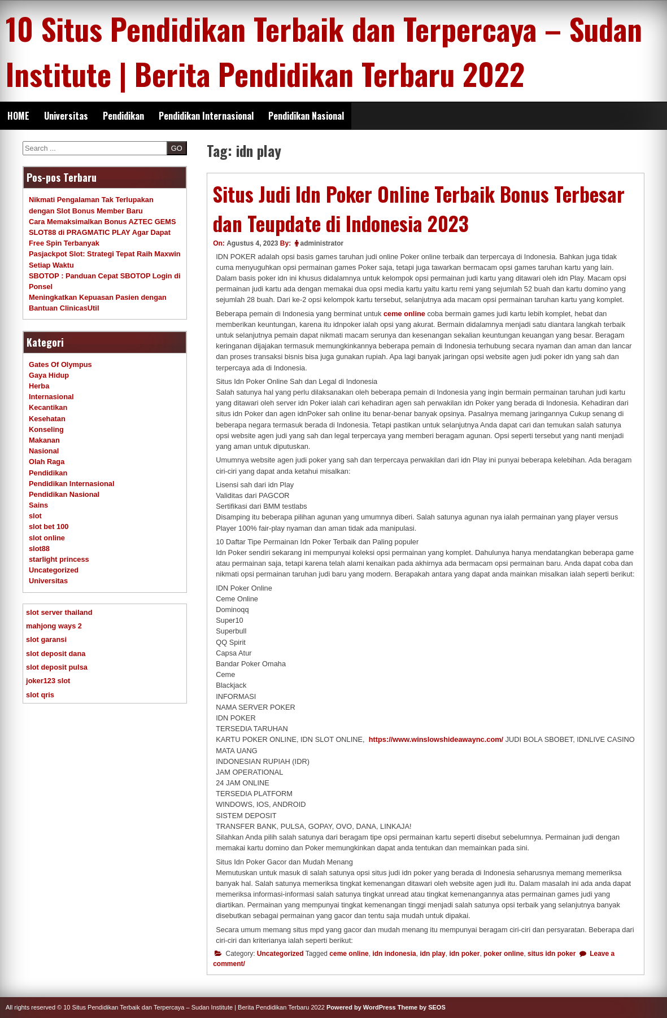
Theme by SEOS (422, 1007)
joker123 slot (48, 680)
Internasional (51, 396)
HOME (18, 116)
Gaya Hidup (49, 375)
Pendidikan (123, 116)
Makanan (44, 440)
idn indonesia (394, 954)
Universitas (66, 116)
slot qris (40, 695)
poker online (503, 954)
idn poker (464, 954)
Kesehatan (47, 418)
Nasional (44, 451)
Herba (39, 386)
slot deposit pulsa (57, 667)
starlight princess (59, 559)
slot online (47, 538)
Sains (38, 505)
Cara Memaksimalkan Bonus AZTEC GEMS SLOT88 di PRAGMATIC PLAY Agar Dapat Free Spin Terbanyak (102, 232)
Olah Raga (46, 461)
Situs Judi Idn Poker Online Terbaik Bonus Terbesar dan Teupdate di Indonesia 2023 (419, 208)
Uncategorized (280, 954)
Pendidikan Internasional (206, 116)
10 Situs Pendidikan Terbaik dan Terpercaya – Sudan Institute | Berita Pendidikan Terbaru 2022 (324, 50)
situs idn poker (552, 954)
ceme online (404, 313)
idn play (432, 954)
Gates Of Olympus (60, 364)
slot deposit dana (55, 653)
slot (35, 516)
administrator (322, 243)
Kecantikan (48, 407)
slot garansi (46, 639)
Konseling (46, 429)
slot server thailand (59, 612)
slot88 (39, 548)
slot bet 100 (48, 526)
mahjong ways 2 (54, 626)
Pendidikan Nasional (306, 116)
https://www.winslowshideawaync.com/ (436, 739)
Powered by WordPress (361, 1007)
